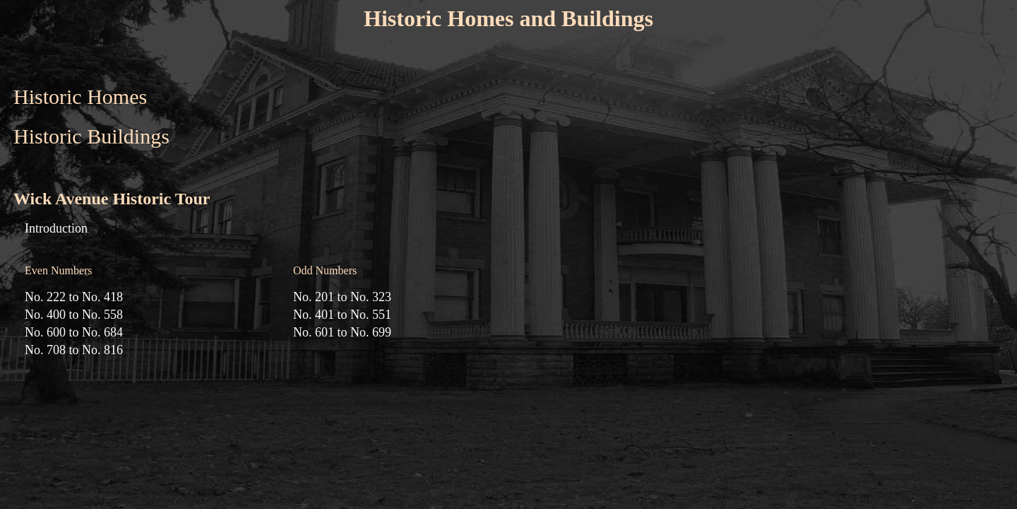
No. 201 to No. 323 (342, 297)
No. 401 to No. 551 (342, 315)
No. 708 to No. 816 (74, 350)
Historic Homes (80, 96)
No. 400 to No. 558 (74, 315)
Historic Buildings (91, 136)
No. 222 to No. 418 (74, 297)
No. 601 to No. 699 (342, 332)
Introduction (56, 228)
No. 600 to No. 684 (74, 332)
